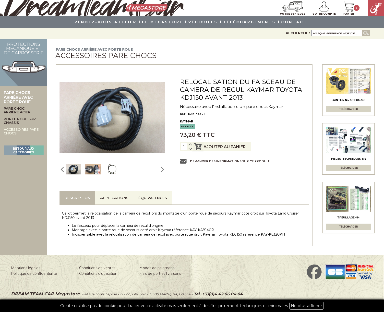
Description (77, 197)
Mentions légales (25, 268)
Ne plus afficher (306, 305)
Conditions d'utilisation (98, 273)
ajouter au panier (219, 146)
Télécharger (348, 109)
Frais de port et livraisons (160, 273)
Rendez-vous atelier (105, 22)
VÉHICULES (203, 22)
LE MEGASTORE (162, 22)
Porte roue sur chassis (20, 121)
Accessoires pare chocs (21, 131)
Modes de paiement (156, 268)
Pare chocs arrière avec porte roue (94, 49)
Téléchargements (249, 22)
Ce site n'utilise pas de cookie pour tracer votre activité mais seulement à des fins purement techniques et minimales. (192, 306)
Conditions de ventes (97, 268)
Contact (294, 22)
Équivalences (152, 197)
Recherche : (298, 33)
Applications (114, 197)
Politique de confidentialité (34, 273)
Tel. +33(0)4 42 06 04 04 (217, 294)
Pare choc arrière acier (17, 110)
